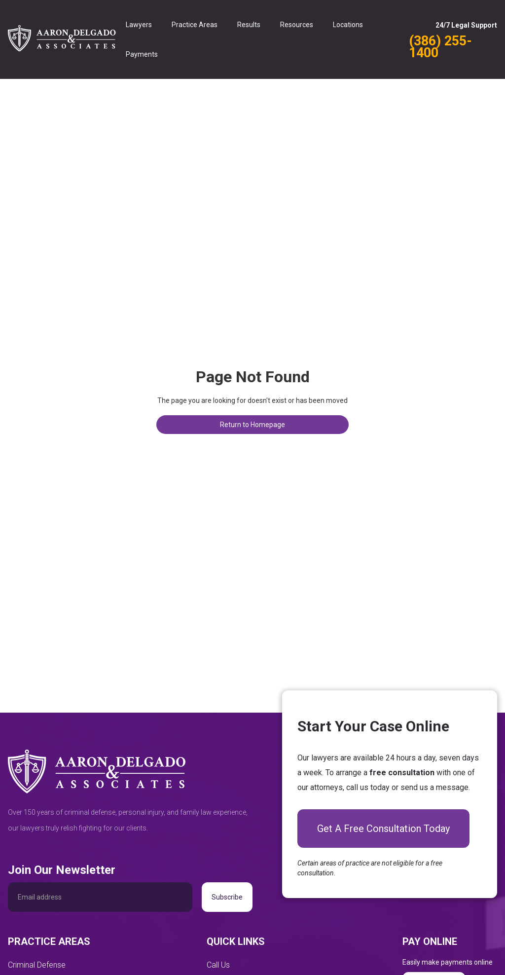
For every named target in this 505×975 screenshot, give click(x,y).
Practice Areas (194, 25)
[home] (62, 39)
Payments (142, 54)
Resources (296, 25)
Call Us (218, 965)
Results (248, 25)
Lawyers (139, 25)
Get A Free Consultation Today (383, 828)
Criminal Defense (37, 965)
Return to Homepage (252, 425)
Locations (348, 25)
